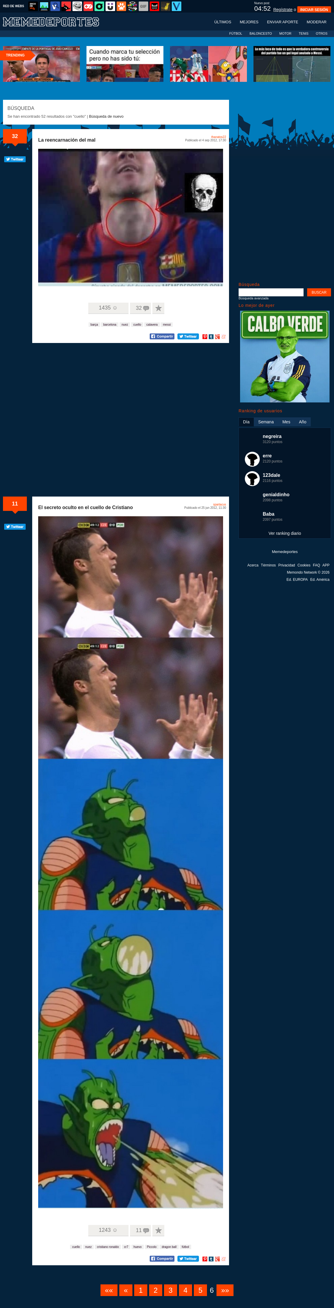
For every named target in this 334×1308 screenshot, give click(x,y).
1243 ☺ (108, 1230)
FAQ (316, 565)
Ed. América (320, 580)
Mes (286, 421)
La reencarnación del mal (66, 140)
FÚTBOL (235, 33)
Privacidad (286, 565)
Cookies (304, 565)
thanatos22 (218, 137)
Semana (266, 421)
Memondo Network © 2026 (308, 572)
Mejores (249, 22)
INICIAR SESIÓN (314, 10)
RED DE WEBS (13, 6)
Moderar (317, 22)
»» (225, 1290)
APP (326, 565)
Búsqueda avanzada (253, 298)
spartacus (219, 504)
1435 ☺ (108, 308)
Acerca (252, 565)
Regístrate (283, 9)
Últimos (222, 22)
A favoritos (158, 308)
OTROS (321, 33)
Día (246, 421)
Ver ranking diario (285, 533)
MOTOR (285, 33)
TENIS (303, 33)
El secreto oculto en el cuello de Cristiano (85, 507)
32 (15, 136)
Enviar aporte (282, 22)
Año (302, 421)
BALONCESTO (261, 33)
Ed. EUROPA (297, 580)
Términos (268, 565)
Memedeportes (285, 551)
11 (15, 504)
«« (109, 1290)
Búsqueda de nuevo (106, 116)
